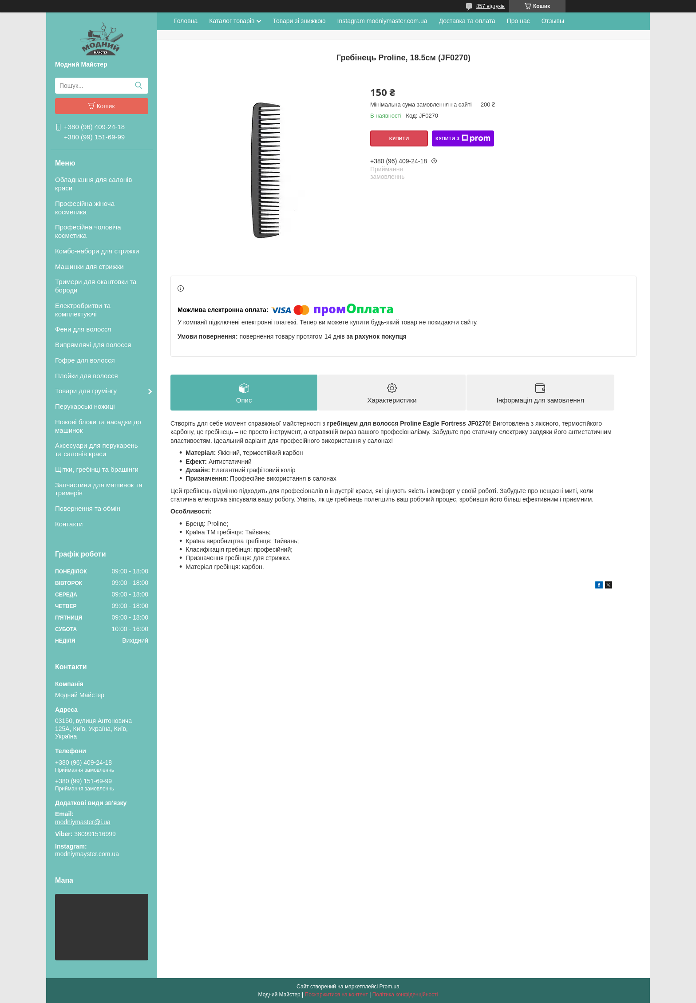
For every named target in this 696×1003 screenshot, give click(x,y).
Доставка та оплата (467, 20)
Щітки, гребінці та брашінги (96, 469)
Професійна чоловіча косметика (88, 231)
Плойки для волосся (86, 375)
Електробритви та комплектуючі (83, 310)
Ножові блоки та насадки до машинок (98, 426)
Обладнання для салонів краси (93, 184)
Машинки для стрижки (89, 266)
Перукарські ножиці (85, 406)
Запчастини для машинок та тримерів (98, 489)
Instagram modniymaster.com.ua (382, 20)
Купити (399, 138)
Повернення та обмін (87, 508)
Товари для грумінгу (86, 391)
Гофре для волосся (85, 360)
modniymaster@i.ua (83, 821)
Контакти (69, 524)
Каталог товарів (231, 20)
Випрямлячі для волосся (93, 344)
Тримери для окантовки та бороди (95, 286)
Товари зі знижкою (299, 20)
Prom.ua (389, 986)
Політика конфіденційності (405, 994)
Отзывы (553, 20)
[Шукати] (138, 86)
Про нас (518, 20)
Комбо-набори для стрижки (97, 251)
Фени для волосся (83, 329)
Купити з (462, 138)
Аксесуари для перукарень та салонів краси (96, 450)
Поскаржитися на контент (336, 994)
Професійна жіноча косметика (85, 208)
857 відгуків (490, 6)
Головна (186, 20)
